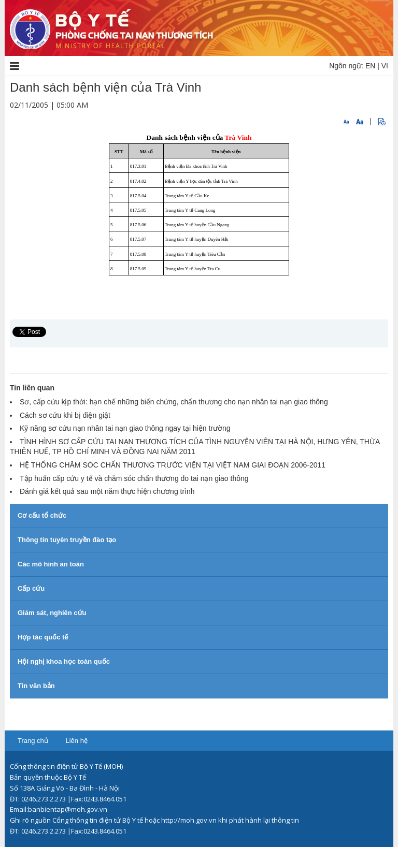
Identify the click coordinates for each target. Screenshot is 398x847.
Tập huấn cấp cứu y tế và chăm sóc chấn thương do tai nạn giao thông (134, 478)
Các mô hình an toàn (51, 564)
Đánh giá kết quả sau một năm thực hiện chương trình (107, 491)
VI (384, 66)
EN (370, 66)
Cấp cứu (31, 588)
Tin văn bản (36, 686)
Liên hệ (76, 740)
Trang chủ (33, 740)
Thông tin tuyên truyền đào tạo (67, 540)
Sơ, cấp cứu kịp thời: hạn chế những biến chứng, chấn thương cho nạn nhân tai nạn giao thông (174, 402)
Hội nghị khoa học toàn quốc (64, 661)
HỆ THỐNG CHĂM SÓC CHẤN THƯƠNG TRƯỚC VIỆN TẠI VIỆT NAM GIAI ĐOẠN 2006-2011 (172, 465)
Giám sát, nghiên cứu (52, 613)
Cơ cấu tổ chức (42, 515)
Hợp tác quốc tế (43, 637)
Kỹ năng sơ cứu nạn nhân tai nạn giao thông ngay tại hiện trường (125, 428)
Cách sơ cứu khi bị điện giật (65, 415)
